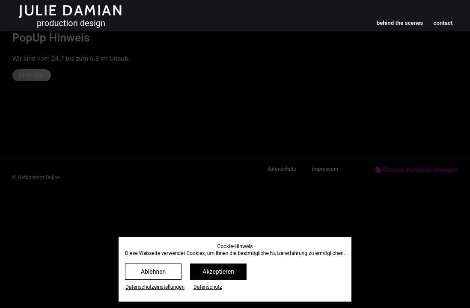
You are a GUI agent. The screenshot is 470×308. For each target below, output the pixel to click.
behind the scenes (400, 23)
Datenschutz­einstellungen (154, 287)
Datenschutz (207, 287)
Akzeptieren (218, 271)
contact (442, 23)
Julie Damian (71, 10)
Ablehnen (153, 271)
